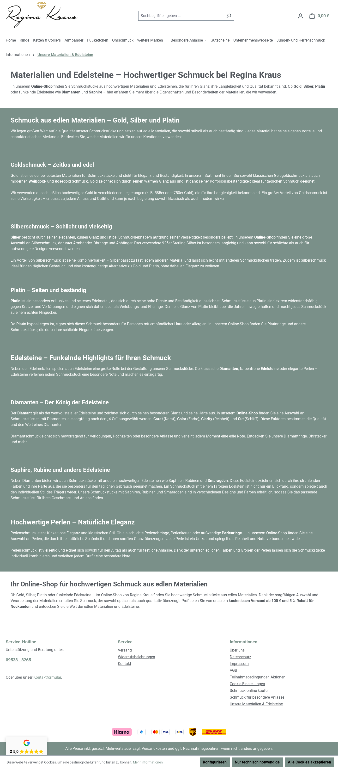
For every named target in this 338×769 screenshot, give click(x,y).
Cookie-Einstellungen (247, 684)
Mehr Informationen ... (149, 762)
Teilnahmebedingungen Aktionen (257, 677)
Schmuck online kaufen (250, 690)
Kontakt (124, 663)
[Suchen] (228, 16)
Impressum (239, 663)
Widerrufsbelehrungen (136, 657)
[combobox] (180, 16)
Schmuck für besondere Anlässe (257, 697)
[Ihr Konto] (300, 16)
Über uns (237, 650)
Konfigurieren (215, 762)
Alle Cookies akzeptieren (309, 762)
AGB (233, 670)
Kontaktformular (47, 677)
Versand (125, 650)
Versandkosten (154, 748)
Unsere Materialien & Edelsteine (256, 704)
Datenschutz (240, 657)
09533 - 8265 (18, 659)
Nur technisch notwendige (257, 762)
